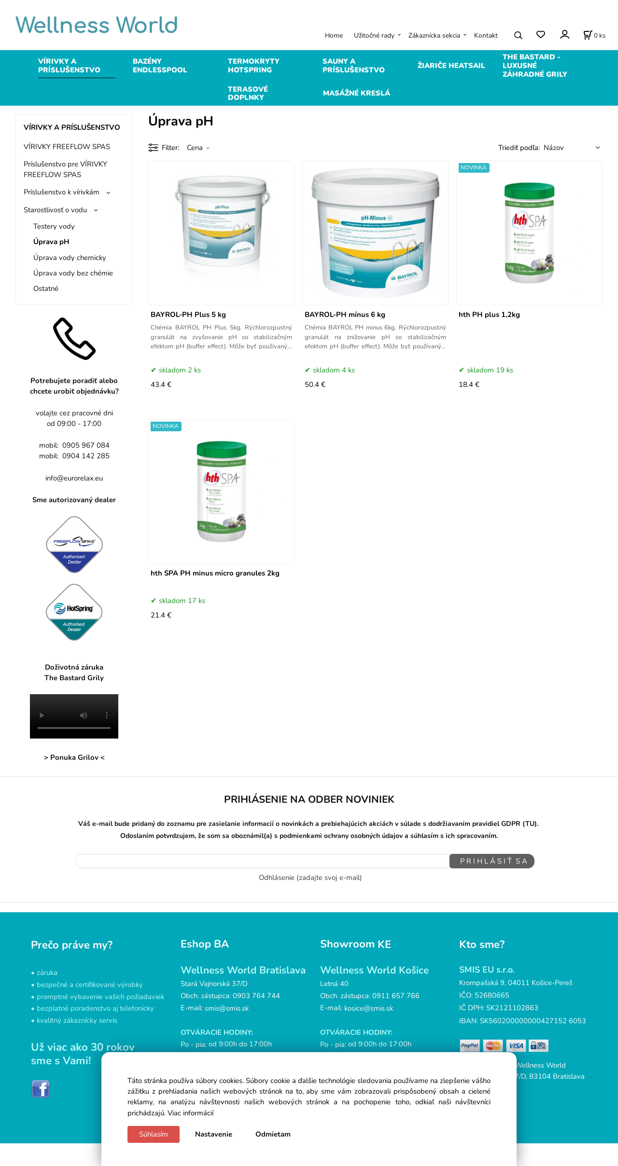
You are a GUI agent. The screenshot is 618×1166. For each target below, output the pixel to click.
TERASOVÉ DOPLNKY (248, 93)
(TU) (529, 824)
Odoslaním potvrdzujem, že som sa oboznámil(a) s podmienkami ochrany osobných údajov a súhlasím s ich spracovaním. (309, 835)
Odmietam (273, 1134)
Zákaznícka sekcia (434, 35)
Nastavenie (213, 1134)
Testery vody (54, 226)
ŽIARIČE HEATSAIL (451, 65)
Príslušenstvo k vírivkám (61, 192)
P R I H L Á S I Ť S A (488, 861)
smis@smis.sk (227, 1006)
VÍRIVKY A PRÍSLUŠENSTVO (69, 65)
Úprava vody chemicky (69, 257)
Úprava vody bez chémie (73, 273)
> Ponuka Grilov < (74, 757)
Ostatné (45, 288)
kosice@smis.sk (368, 1006)
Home (334, 35)
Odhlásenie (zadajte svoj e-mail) (310, 875)
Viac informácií (190, 1113)
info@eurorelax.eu (74, 478)
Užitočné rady (374, 35)
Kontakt (486, 35)
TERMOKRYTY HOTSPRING (254, 65)
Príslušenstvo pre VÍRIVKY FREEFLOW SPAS (65, 169)
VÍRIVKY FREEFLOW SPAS (67, 146)
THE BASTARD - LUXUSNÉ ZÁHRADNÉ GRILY (535, 65)
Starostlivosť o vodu (55, 210)
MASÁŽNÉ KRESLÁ (356, 93)
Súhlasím (153, 1134)
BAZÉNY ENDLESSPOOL (160, 65)
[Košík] (594, 35)
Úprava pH (51, 242)
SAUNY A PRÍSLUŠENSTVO (354, 65)
